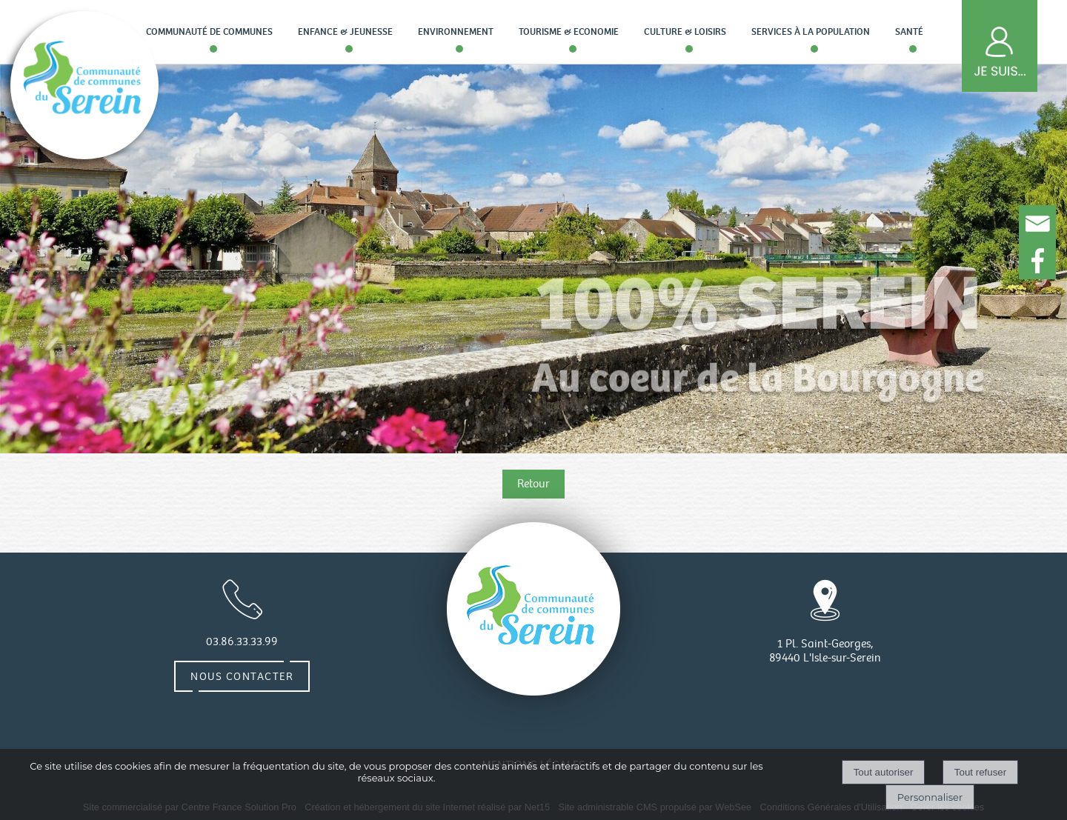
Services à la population (810, 32)
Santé (909, 32)
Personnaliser (930, 797)
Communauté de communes (209, 32)
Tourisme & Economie (569, 32)
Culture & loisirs (685, 32)
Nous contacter (241, 676)
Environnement (455, 32)
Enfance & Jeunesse (345, 32)
